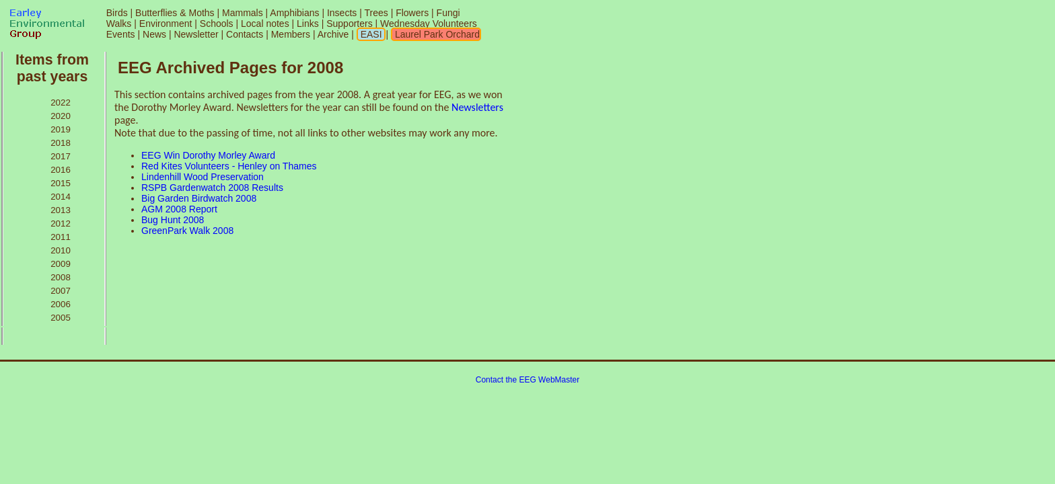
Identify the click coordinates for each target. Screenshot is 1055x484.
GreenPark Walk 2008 (187, 230)
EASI (370, 34)
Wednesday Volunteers (428, 23)
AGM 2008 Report (179, 209)
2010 (60, 250)
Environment (165, 23)
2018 (60, 143)
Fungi (448, 12)
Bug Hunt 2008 (172, 219)
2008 (60, 277)
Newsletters (477, 107)
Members (292, 34)
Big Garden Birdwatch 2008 (198, 198)
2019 (60, 129)
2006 (60, 304)
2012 (60, 223)
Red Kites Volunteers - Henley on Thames (228, 166)
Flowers (412, 12)
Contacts (244, 34)
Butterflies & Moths (175, 12)
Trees (376, 12)
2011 (60, 237)
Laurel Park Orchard (436, 34)
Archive (335, 34)
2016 (60, 170)
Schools (216, 23)
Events (120, 34)
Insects (342, 12)
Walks (119, 23)
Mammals (242, 12)
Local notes (265, 23)
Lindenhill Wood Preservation (202, 176)
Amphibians (294, 12)
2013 (60, 210)
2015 (60, 183)
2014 (60, 197)
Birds (117, 12)
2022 (60, 102)
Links (308, 23)
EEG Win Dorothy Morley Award (208, 155)
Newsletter (196, 34)
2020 (60, 116)
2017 (60, 156)
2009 (60, 264)
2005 (60, 318)
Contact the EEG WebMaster (528, 380)
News (154, 34)
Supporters (349, 23)
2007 (60, 291)
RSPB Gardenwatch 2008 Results (212, 187)
